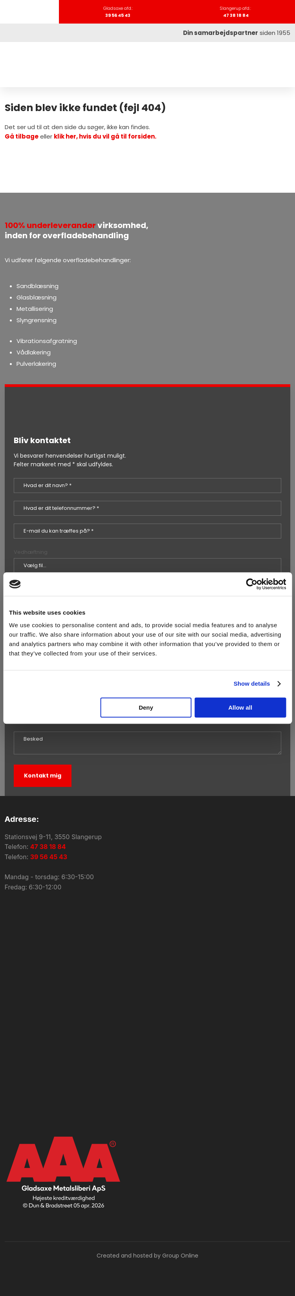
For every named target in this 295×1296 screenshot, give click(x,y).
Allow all (240, 707)
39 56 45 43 (48, 857)
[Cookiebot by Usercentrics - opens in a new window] (251, 584)
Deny (146, 707)
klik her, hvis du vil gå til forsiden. (105, 136)
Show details (252, 683)
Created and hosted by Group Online (147, 1255)
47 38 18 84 (48, 847)
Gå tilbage (21, 136)
